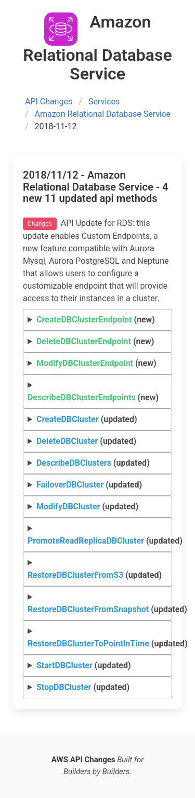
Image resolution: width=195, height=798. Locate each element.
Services (104, 101)
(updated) (86, 419)
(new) (95, 319)
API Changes (48, 101)
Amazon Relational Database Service (103, 114)
